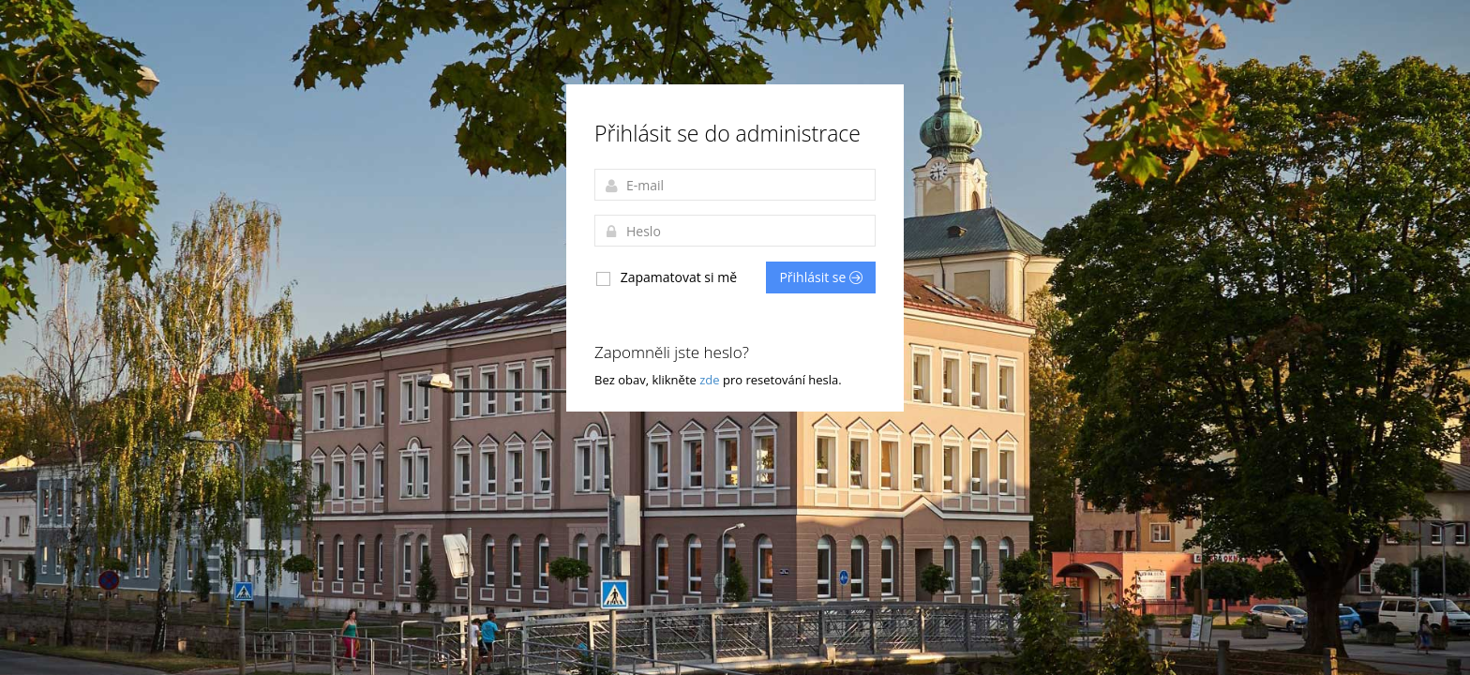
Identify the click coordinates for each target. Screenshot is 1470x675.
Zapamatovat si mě (665, 278)
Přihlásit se (820, 277)
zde (711, 379)
